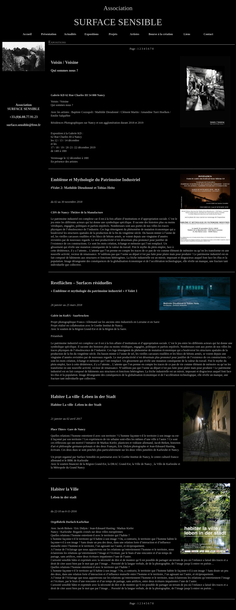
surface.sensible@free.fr (24, 125)
